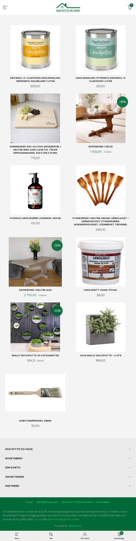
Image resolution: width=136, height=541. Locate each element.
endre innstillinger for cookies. (64, 519)
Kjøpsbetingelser (47, 502)
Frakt (29, 502)
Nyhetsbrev (103, 502)
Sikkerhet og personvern (76, 502)
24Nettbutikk (74, 526)
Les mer (38, 519)
